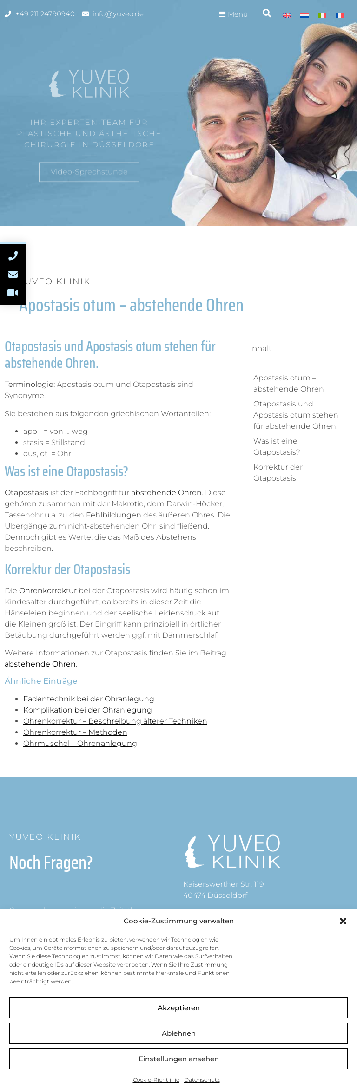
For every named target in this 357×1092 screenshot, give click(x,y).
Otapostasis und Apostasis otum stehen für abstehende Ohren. (295, 415)
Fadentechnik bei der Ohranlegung (88, 698)
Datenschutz (202, 1079)
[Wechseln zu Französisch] (340, 15)
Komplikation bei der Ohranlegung (87, 710)
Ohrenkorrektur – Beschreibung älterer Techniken (115, 721)
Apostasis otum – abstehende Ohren (288, 383)
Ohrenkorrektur (48, 590)
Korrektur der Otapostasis (278, 473)
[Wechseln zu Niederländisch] (304, 15)
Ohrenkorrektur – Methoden (75, 732)
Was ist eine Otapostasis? (276, 447)
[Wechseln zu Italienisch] (322, 15)
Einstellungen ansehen (179, 1058)
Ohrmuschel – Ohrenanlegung (80, 743)
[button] (343, 921)
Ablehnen (179, 1033)
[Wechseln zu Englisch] (287, 15)
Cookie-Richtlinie (156, 1079)
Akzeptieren (179, 1007)
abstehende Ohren (166, 492)
